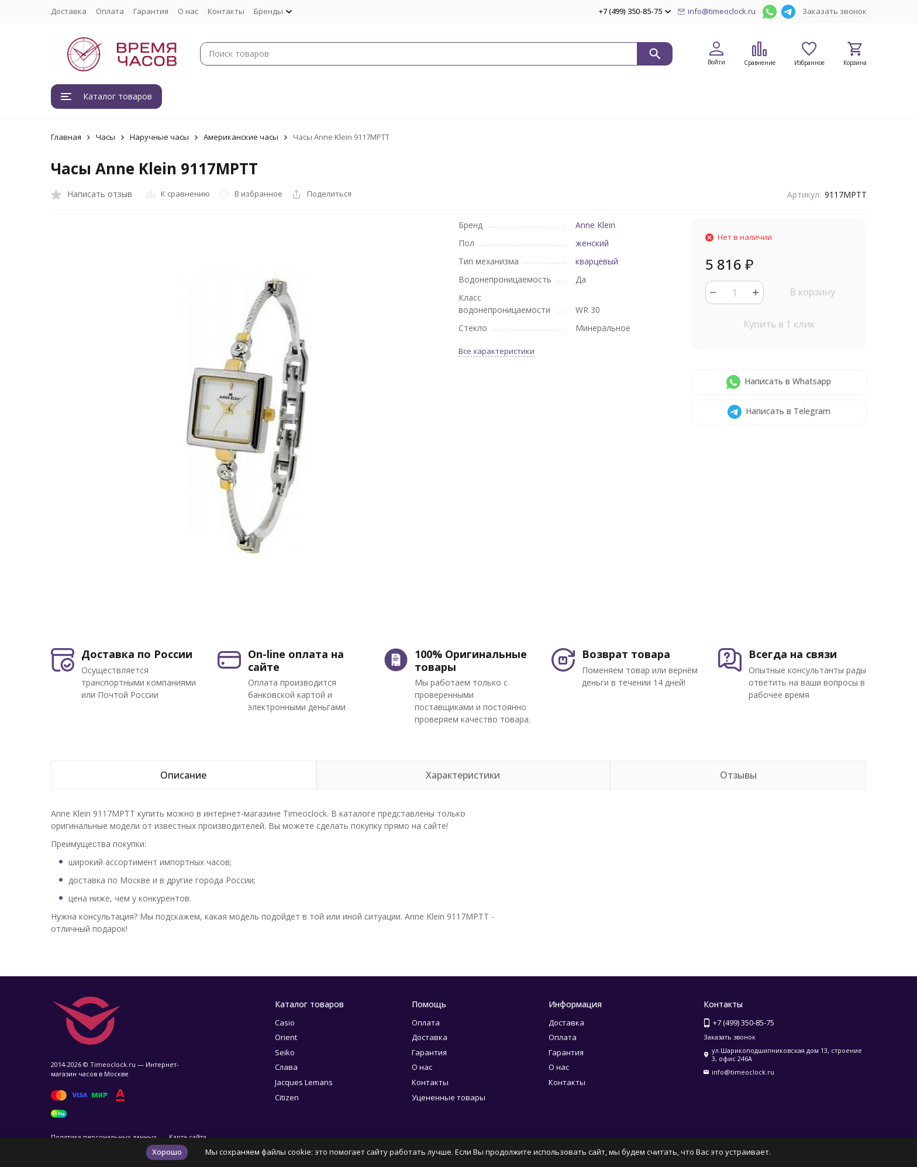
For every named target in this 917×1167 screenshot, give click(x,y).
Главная (66, 137)
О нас (188, 11)
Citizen (287, 1097)
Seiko (285, 1052)
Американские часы (241, 137)
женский (592, 243)
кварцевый (596, 261)
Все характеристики (496, 351)
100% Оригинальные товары (471, 660)
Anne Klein (595, 224)
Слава (286, 1067)
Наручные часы (159, 137)
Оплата (110, 11)
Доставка (69, 11)
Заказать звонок (834, 11)
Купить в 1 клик (779, 324)
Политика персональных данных (104, 1136)
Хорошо (167, 1152)
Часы (105, 137)
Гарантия (150, 11)
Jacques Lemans (304, 1082)
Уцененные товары (448, 1097)
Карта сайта (187, 1136)
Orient (286, 1037)
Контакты (226, 11)
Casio (285, 1022)
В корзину (812, 291)
